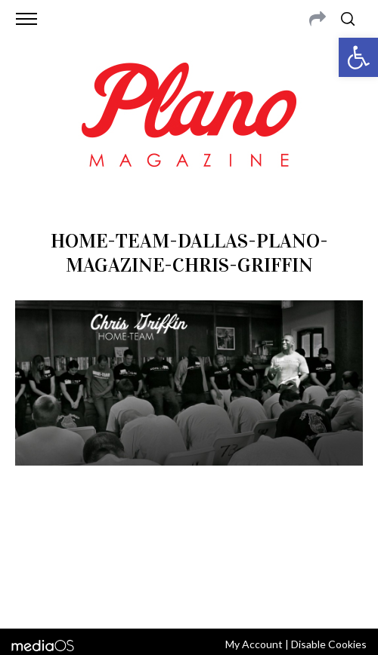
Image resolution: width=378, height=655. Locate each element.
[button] (358, 57)
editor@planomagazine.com (213, 556)
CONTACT (82, 538)
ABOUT (38, 538)
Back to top (189, 597)
